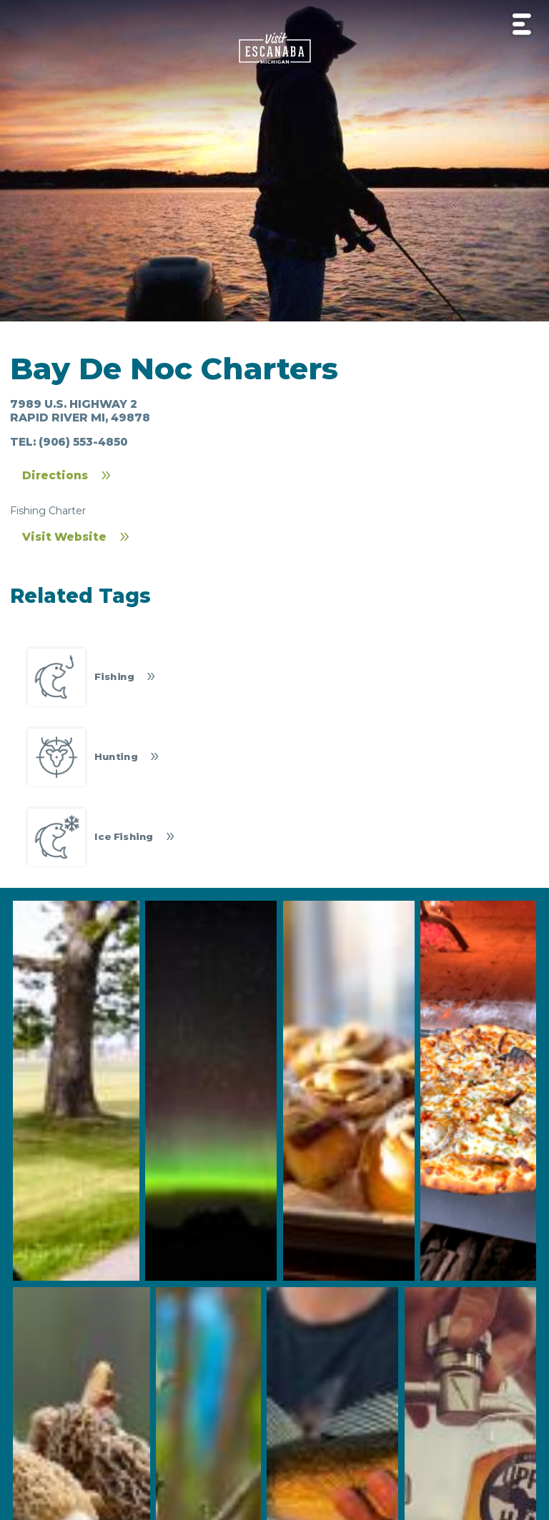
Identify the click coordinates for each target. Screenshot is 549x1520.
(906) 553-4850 (83, 442)
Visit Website (64, 537)
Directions (55, 475)
